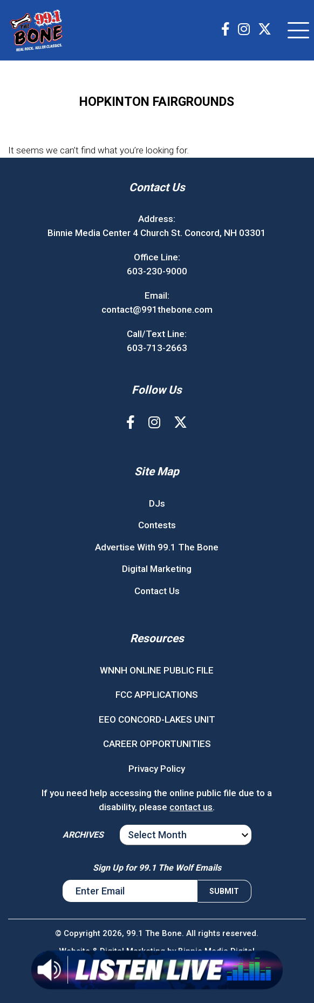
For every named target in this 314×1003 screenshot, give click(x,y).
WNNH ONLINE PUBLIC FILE (157, 670)
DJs (157, 503)
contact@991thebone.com (157, 309)
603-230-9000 (157, 271)
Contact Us (157, 590)
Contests (157, 525)
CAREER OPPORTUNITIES (157, 743)
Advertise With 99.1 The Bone (157, 547)
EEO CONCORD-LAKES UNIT (157, 719)
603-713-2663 (157, 347)
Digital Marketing (157, 568)
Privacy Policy (156, 768)
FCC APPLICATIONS (156, 694)
